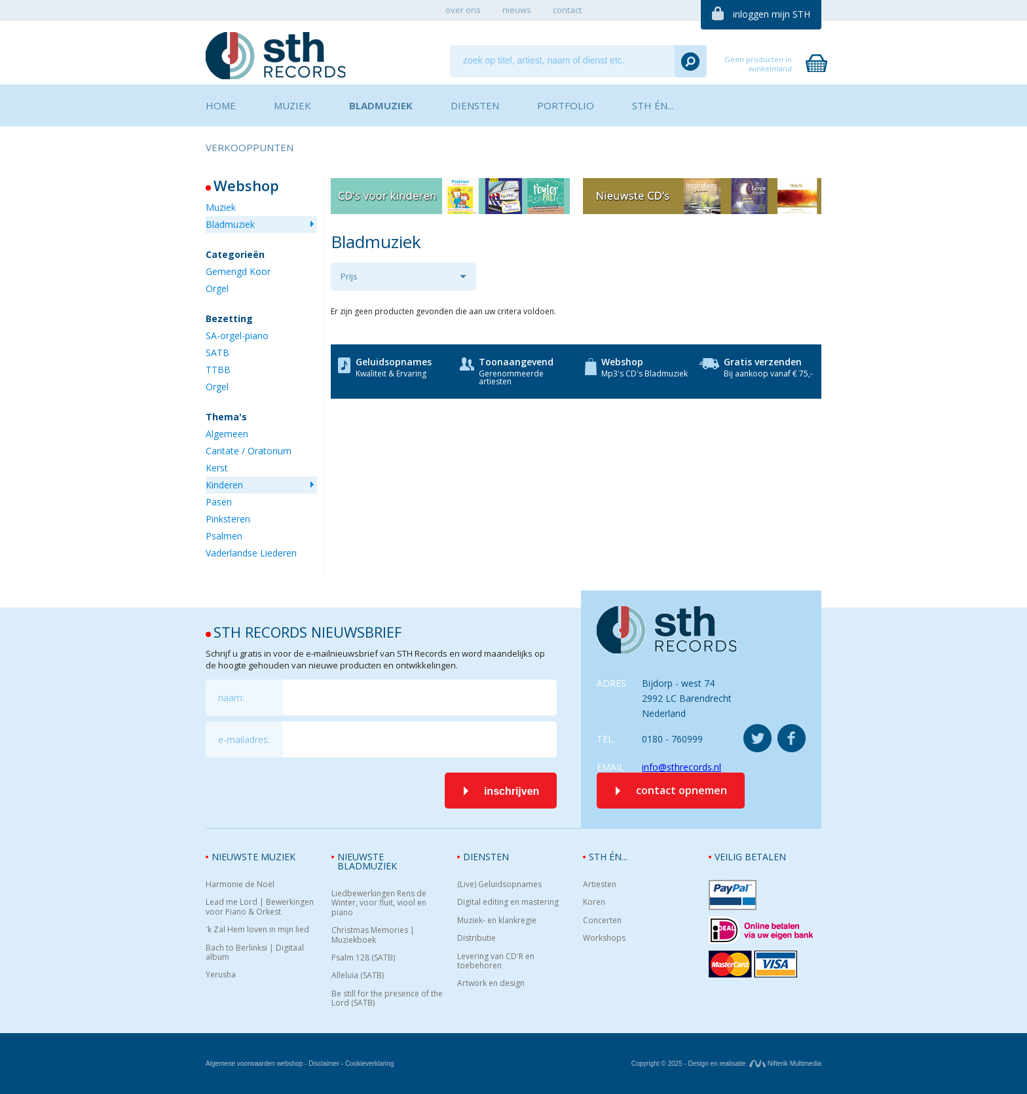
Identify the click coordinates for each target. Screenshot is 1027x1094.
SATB (217, 352)
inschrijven (511, 791)
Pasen (219, 502)
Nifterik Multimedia (785, 1063)
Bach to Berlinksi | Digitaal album (255, 952)
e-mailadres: (244, 739)
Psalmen (224, 536)
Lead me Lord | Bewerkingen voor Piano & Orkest (260, 907)
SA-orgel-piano (237, 335)
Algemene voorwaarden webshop (254, 1063)
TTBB (218, 369)
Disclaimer (323, 1063)
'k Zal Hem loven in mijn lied (257, 929)
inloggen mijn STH (771, 14)
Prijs (349, 276)
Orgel (217, 288)
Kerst (217, 468)
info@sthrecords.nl (681, 767)
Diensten (486, 856)
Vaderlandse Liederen (251, 553)
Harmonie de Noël (240, 884)
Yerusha (221, 974)
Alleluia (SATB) (357, 975)
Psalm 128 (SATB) (363, 957)
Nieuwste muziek (253, 856)
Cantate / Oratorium (248, 451)
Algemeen (227, 434)
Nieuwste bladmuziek (367, 861)
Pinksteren (228, 519)
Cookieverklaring (369, 1063)
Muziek (221, 207)
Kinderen (224, 485)
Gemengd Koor (238, 271)
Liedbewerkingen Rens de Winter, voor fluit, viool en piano (378, 903)
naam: (231, 697)
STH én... (608, 856)
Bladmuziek (230, 224)
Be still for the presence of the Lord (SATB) (387, 998)
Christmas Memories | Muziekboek (373, 935)
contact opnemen (681, 790)
